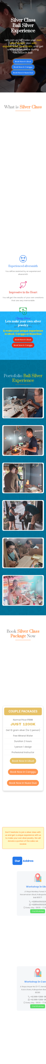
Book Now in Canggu (23, 345)
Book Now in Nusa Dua (23, 756)
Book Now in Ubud (23, 339)
